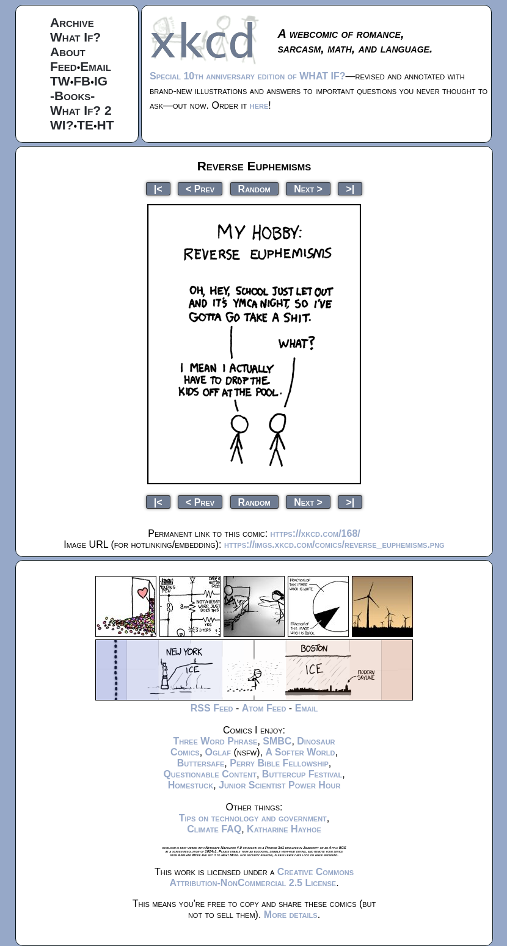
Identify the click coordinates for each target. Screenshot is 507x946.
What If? (75, 37)
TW (60, 81)
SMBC (277, 741)
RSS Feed (212, 708)
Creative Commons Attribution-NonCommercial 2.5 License (261, 877)
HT (105, 125)
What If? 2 (81, 110)
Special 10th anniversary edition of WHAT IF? (247, 76)
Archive (72, 22)
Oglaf (218, 752)
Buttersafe (201, 763)
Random (254, 188)
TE (85, 125)
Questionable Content (210, 774)
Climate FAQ (214, 829)
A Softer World (300, 752)
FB (81, 81)
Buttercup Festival (302, 774)
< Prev (200, 188)
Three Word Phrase (215, 741)
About (68, 52)
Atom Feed (264, 708)
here (259, 105)
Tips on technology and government (253, 818)
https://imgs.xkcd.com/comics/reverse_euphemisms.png (334, 544)
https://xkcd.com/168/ (315, 533)
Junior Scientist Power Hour (279, 785)
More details (291, 914)
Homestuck (191, 785)
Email (95, 66)
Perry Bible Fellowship (279, 763)
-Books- (72, 96)
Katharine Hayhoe (284, 829)
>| (350, 188)
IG (101, 81)
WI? (61, 125)
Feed (63, 66)
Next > (308, 188)
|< (158, 188)
